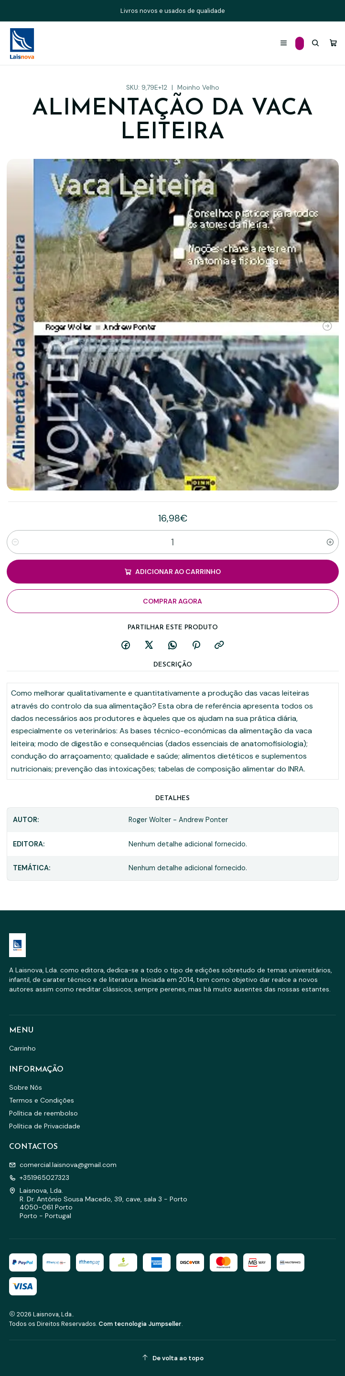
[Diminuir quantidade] (15, 542)
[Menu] (284, 43)
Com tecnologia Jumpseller (140, 1324)
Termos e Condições (41, 1100)
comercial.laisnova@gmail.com (63, 1164)
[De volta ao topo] (172, 1358)
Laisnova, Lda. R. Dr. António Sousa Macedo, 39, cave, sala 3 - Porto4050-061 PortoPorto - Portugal (98, 1203)
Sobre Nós (25, 1087)
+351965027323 (39, 1177)
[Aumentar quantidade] (330, 542)
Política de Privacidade (44, 1126)
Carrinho (22, 1048)
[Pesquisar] (315, 43)
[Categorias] (299, 43)
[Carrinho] (333, 43)
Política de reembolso (43, 1113)
